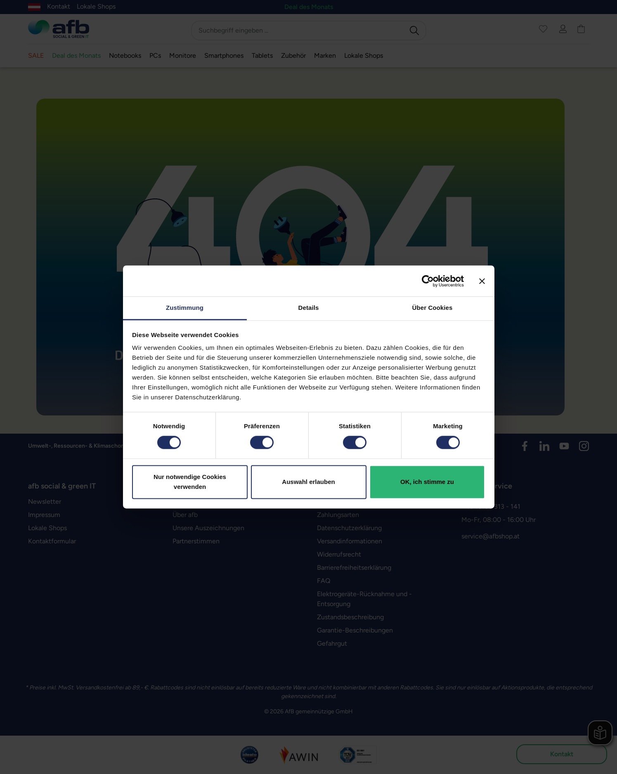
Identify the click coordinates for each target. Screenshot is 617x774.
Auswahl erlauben (308, 481)
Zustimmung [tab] (184, 307)
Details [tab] (308, 307)
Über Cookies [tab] (432, 307)
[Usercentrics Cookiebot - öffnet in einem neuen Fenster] (428, 281)
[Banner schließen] (482, 281)
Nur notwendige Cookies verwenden (190, 481)
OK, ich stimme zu (427, 481)
